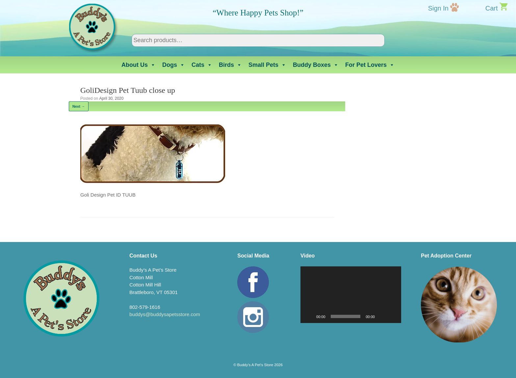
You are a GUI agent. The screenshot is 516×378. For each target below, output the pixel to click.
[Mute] (382, 316)
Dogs (173, 64)
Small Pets (267, 64)
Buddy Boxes (316, 64)
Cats (202, 64)
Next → (78, 106)
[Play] (309, 316)
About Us (138, 64)
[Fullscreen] (392, 316)
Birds (230, 64)
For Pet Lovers (370, 64)
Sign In (438, 8)
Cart (491, 8)
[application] (350, 294)
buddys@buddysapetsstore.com (164, 314)
